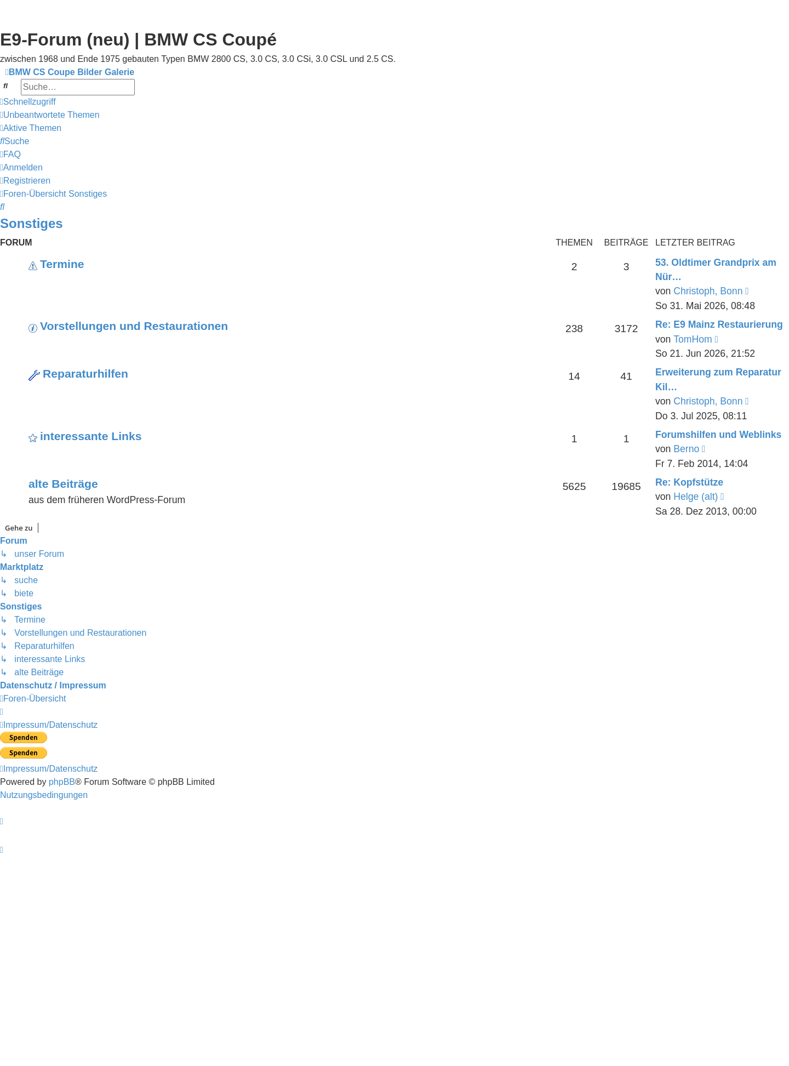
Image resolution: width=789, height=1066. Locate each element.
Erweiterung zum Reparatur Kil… (718, 379)
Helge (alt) (695, 496)
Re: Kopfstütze (689, 482)
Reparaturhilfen (85, 373)
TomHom (692, 339)
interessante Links (90, 436)
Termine (62, 264)
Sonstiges (31, 223)
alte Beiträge (63, 483)
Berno (686, 448)
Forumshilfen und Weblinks (718, 434)
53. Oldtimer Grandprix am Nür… (715, 269)
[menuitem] (50, 115)
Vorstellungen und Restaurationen (134, 326)
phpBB (62, 781)
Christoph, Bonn (707, 291)
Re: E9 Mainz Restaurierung (719, 324)
